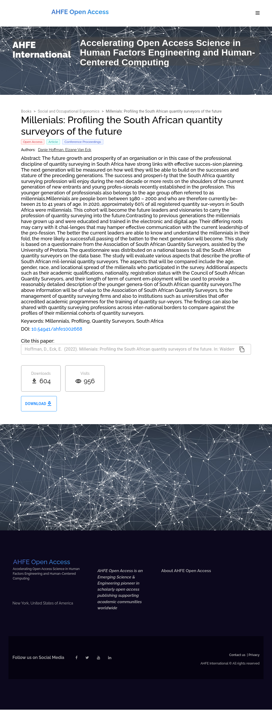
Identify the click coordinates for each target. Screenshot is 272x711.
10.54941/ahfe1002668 (56, 329)
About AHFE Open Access (186, 570)
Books (26, 111)
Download (39, 403)
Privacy (254, 656)
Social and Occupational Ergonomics (69, 111)
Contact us (237, 656)
